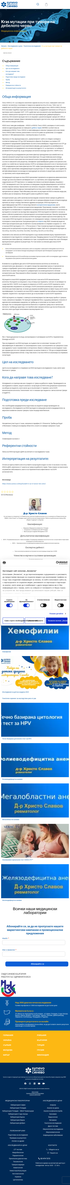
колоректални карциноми (46, 205)
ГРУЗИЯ (40, 1050)
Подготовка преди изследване (15, 77)
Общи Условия (35, 1091)
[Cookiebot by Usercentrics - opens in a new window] (57, 562)
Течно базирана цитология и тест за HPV (16, 739)
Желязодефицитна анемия (12, 900)
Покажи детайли (56, 614)
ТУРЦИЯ (40, 1045)
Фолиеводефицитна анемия (12, 779)
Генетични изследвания (32, 46)
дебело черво (37, 128)
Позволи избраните (35, 621)
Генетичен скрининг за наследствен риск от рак (19, 698)
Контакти (52, 1145)
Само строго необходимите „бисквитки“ (14, 621)
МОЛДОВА (7, 1050)
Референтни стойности (13, 85)
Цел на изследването (13, 68)
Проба (8, 80)
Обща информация (12, 66)
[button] (38, 4)
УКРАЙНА (7, 1040)
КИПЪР (6, 1055)
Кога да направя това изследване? (13, 72)
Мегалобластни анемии (10, 819)
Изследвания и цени (15, 46)
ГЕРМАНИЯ (8, 1035)
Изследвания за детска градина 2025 (15, 692)
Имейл (5, 938)
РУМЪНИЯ (41, 1035)
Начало (4, 46)
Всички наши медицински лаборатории (35, 910)
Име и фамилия (9, 950)
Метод (8, 82)
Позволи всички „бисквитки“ (57, 621)
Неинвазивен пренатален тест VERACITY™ (17, 860)
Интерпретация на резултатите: (16, 88)
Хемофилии (6, 652)
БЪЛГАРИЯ (42, 1040)
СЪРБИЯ (7, 1045)
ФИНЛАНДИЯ (43, 1055)
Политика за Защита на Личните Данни (35, 1093)
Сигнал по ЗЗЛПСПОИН (35, 1094)
